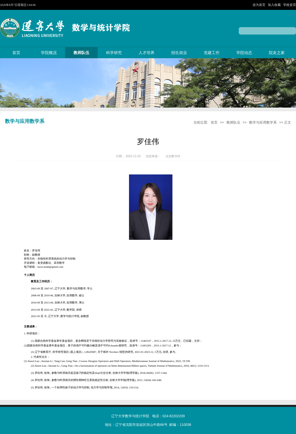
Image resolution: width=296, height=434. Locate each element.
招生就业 (179, 53)
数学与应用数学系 (263, 122)
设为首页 (259, 5)
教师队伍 (81, 53)
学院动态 (244, 53)
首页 (16, 53)
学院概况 (49, 53)
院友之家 (277, 53)
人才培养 (146, 53)
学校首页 (289, 5)
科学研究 (114, 53)
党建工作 (212, 53)
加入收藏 (275, 5)
